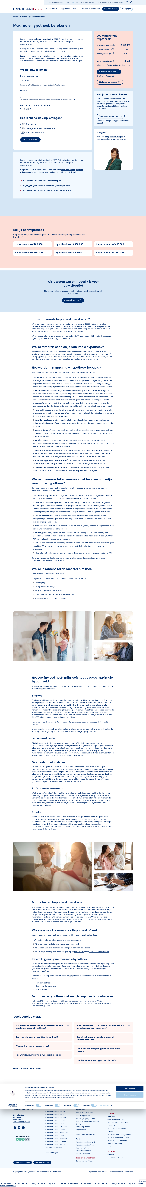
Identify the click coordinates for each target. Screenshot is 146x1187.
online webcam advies (99, 951)
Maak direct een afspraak (117, 1140)
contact (112, 139)
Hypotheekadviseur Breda (54, 1120)
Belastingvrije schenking (46, 986)
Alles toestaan (130, 1166)
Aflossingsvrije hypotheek (85, 1118)
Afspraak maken (110, 9)
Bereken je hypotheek (84, 1161)
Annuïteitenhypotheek (84, 1112)
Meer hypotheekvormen (85, 1134)
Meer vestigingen (51, 1152)
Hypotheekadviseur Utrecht (55, 1141)
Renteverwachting (83, 1153)
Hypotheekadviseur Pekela (55, 1135)
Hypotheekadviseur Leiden (55, 1129)
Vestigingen (126, 9)
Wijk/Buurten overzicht (53, 1147)
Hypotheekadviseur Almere (55, 1114)
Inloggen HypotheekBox (85, 2)
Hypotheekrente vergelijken (86, 1142)
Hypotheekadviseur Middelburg (56, 1132)
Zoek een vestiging (115, 1143)
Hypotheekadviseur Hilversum (56, 1126)
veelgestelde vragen (114, 136)
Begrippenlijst (81, 1130)
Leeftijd (23, 90)
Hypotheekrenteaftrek (85, 1145)
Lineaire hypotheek (83, 1115)
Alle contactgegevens (21, 1122)
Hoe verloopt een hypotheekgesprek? (84, 1149)
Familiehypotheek (43, 983)
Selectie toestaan (130, 1173)
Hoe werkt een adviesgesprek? (119, 1134)
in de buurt (79, 951)
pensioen (74, 386)
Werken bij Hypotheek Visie (118, 1122)
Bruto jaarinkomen (29, 76)
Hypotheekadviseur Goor (54, 1123)
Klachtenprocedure (115, 1157)
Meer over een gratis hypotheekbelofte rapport (113, 122)
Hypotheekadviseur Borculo (55, 1117)
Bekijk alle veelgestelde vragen (27, 1068)
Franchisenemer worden (117, 1128)
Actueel (110, 1146)
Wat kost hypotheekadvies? (118, 1137)
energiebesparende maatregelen (46, 1003)
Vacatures (111, 1125)
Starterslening (42, 989)
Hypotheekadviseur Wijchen (55, 1144)
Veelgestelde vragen (55, 2)
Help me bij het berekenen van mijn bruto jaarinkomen (43, 85)
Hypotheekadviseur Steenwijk (56, 1138)
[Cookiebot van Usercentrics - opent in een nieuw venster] (12, 1183)
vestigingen (108, 919)
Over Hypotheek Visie (116, 1119)
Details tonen (104, 1183)
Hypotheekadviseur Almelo (55, 1111)
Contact (111, 1154)
